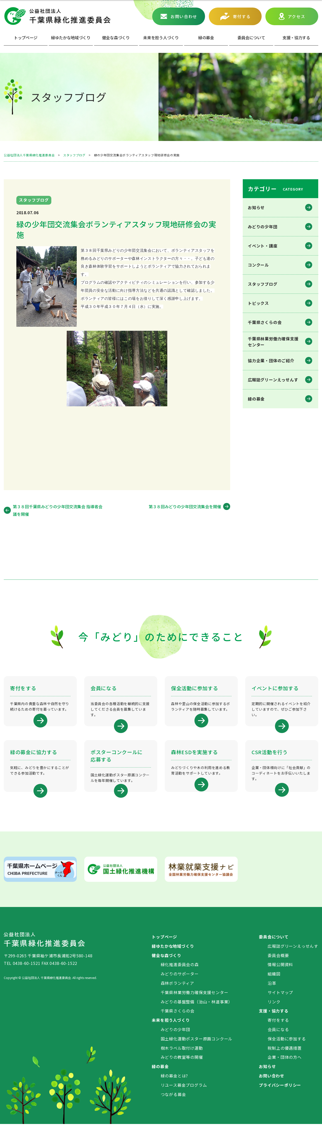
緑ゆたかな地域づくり (71, 37)
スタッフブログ (262, 284)
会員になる (278, 1033)
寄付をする (278, 1024)
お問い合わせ (184, 16)
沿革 (272, 987)
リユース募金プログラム (184, 1089)
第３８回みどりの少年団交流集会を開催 (185, 506)
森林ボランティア (177, 987)
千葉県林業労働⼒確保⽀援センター (273, 342)
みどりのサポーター (180, 977)
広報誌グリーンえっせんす (273, 380)
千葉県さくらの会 (264, 322)
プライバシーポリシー (280, 1089)
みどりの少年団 (262, 227)
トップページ (25, 37)
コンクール (258, 265)
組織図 (274, 977)
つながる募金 (173, 1098)
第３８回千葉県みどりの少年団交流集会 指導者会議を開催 (57, 510)
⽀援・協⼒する (296, 37)
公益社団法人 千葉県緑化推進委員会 (57, 16)
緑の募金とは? (174, 1079)
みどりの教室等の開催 (182, 1061)
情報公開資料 (280, 968)
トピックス (258, 303)
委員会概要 (278, 959)
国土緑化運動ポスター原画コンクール (197, 1042)
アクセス (296, 16)
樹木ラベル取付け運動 (182, 1052)
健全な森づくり (116, 37)
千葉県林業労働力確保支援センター (194, 996)
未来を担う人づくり (161, 37)
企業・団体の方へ (284, 1061)
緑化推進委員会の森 (180, 968)
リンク (274, 1005)
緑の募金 (256, 399)
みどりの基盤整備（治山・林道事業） (197, 1005)
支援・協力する (274, 1015)
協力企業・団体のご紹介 (271, 360)
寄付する (242, 16)
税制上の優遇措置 (284, 1052)
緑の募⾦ (206, 37)
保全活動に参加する (287, 1042)
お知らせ (256, 207)
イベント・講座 (262, 246)
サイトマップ (280, 996)
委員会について (251, 37)
